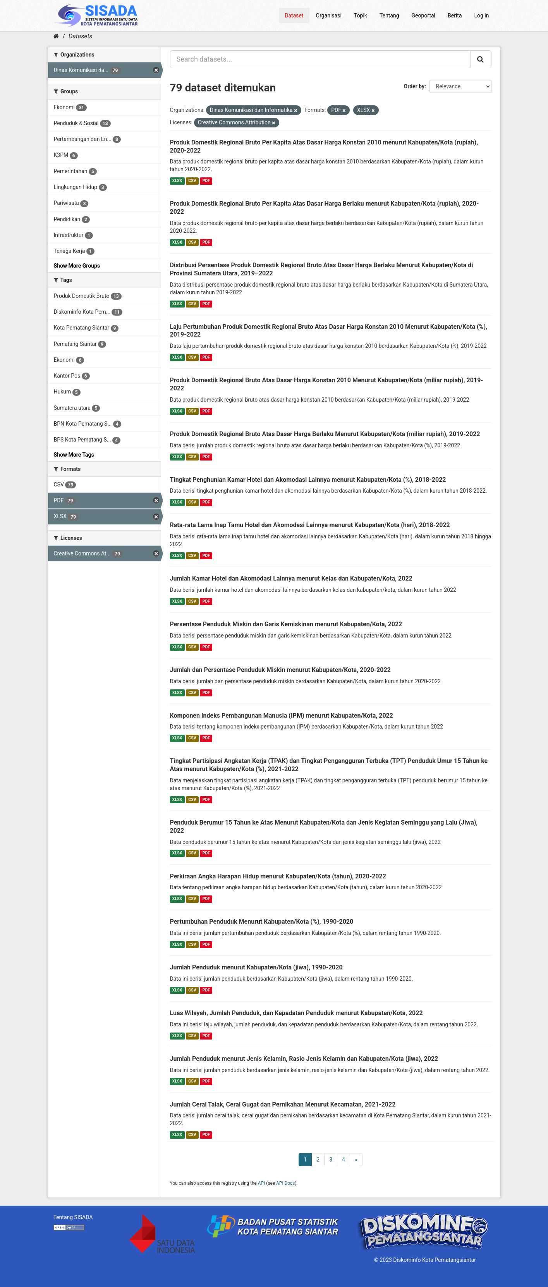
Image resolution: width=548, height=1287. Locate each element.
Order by (414, 86)
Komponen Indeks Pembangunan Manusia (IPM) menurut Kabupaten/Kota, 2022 (281, 715)
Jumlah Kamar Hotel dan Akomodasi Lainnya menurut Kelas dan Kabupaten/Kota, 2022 (291, 578)
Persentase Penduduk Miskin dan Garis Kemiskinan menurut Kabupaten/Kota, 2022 (286, 624)
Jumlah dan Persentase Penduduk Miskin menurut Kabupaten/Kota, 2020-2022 (280, 670)
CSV (192, 180)
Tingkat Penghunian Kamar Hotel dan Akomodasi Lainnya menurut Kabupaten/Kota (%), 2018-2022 (308, 479)
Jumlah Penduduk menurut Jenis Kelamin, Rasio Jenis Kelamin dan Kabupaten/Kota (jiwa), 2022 (304, 1058)
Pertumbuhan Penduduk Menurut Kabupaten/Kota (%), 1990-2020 (262, 921)
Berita (455, 15)
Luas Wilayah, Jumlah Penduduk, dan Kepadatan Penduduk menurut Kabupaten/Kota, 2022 (296, 1013)
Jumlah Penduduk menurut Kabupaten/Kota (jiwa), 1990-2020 (256, 967)
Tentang (389, 15)
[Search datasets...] (320, 59)
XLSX (177, 180)
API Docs (285, 1183)
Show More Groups (77, 266)
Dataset (294, 15)
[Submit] (481, 59)
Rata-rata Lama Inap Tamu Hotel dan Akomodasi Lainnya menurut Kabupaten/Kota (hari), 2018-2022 (310, 525)
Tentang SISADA (73, 1217)
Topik (360, 15)
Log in (481, 15)
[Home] (56, 36)
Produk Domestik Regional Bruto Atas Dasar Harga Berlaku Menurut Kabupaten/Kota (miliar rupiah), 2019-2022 (325, 434)
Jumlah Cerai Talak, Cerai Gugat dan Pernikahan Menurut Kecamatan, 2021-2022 (283, 1104)
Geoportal (423, 15)
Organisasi (329, 15)
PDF (206, 180)
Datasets (80, 36)
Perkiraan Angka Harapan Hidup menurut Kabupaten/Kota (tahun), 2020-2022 (278, 876)
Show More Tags (74, 455)
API (261, 1183)
